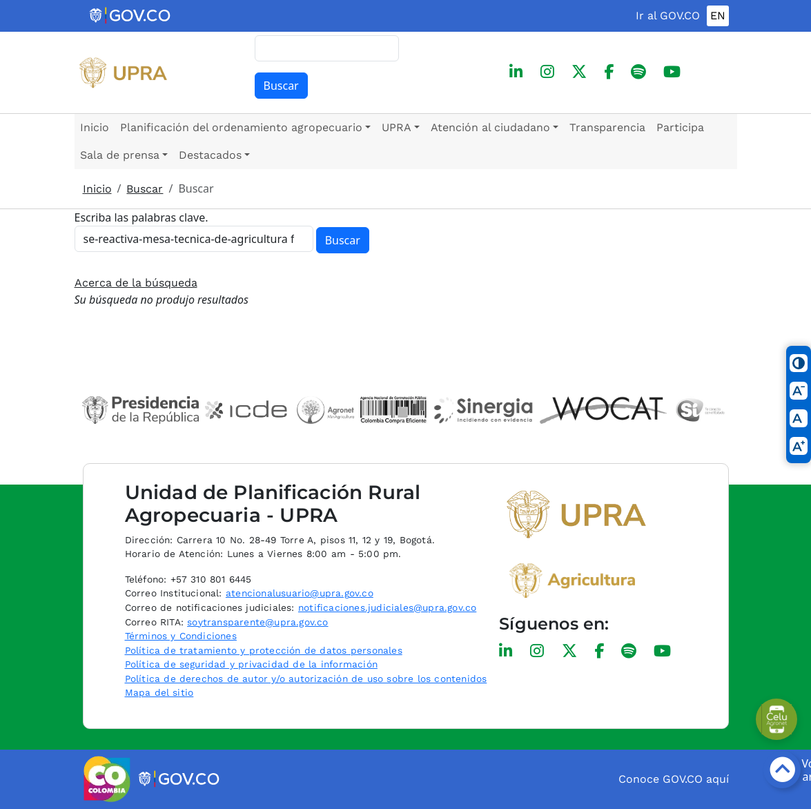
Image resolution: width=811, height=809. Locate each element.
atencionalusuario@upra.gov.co (299, 592)
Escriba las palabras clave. (141, 217)
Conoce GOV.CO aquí (673, 779)
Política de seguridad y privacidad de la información (251, 664)
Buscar (281, 85)
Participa (680, 127)
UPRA (396, 127)
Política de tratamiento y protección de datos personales (263, 650)
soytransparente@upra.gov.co (257, 621)
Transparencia (607, 127)
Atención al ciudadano (490, 127)
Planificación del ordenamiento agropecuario (241, 127)
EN (717, 15)
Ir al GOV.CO (668, 15)
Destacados (210, 155)
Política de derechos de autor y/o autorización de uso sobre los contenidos (306, 678)
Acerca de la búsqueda (136, 282)
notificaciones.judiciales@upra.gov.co (387, 607)
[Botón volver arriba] (782, 769)
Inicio (94, 127)
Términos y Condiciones (181, 635)
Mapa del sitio (159, 692)
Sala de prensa (119, 155)
